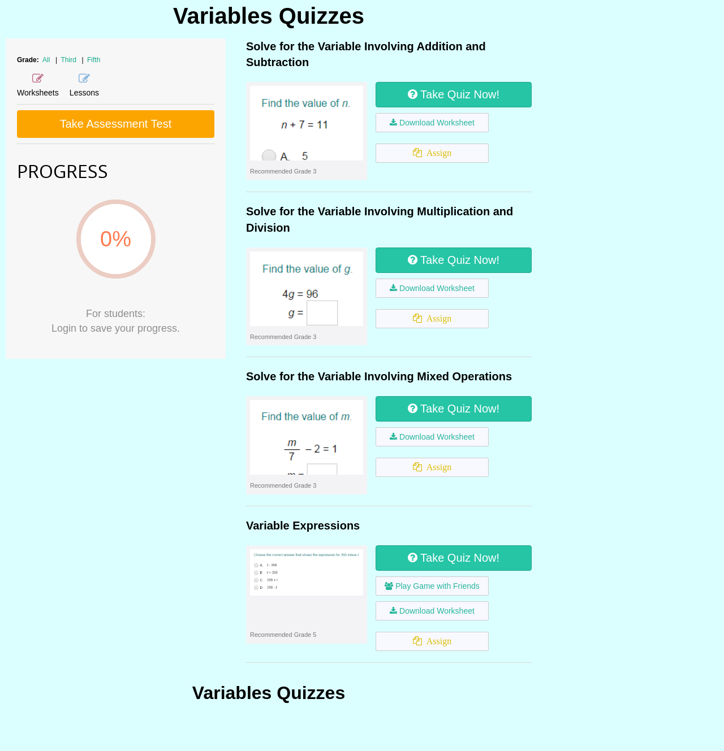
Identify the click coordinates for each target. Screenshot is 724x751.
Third (70, 60)
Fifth (93, 60)
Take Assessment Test (116, 124)
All (46, 60)
